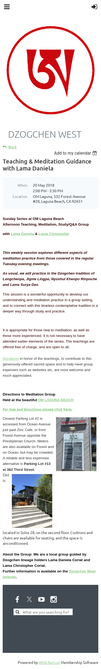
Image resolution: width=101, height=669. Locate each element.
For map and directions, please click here (37, 409)
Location (20, 196)
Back (12, 147)
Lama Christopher (54, 234)
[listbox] (76, 153)
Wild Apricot (49, 662)
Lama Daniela (22, 234)
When (22, 185)
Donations (11, 359)
